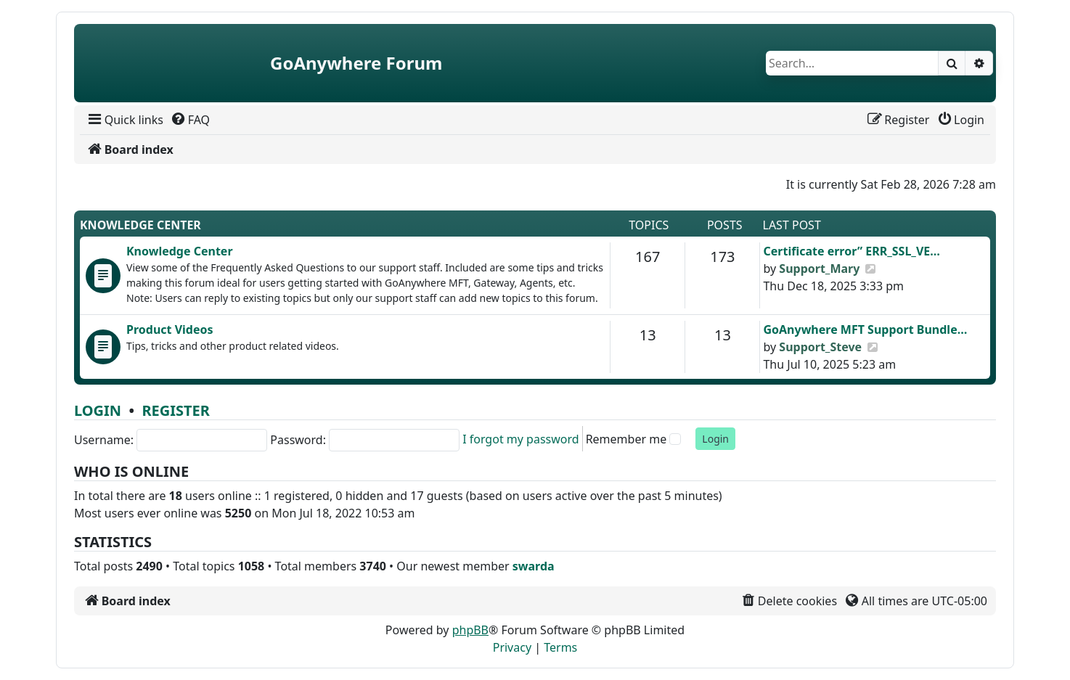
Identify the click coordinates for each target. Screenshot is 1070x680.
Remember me (626, 439)
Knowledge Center (140, 225)
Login (97, 410)
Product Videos (169, 329)
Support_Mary (819, 268)
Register (175, 410)
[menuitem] (124, 119)
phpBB (470, 630)
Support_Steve (820, 347)
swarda (533, 566)
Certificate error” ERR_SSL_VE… (851, 251)
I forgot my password (520, 439)
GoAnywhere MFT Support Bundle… (865, 329)
